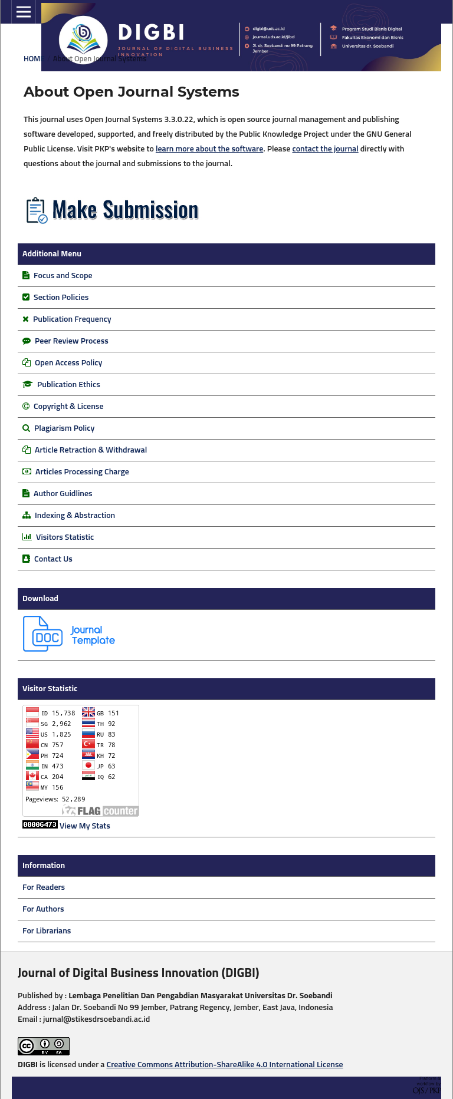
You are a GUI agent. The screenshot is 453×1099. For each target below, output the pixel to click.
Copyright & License (68, 406)
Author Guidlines (63, 494)
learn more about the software (209, 149)
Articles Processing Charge (81, 472)
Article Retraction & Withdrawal (91, 450)
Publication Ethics (68, 385)
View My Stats (85, 826)
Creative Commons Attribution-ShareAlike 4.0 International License (225, 1065)
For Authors (43, 909)
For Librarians (46, 931)
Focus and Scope (63, 276)
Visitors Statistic (65, 537)
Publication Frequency (72, 319)
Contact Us (53, 559)
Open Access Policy (68, 363)
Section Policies (61, 297)
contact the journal (325, 149)
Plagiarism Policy (64, 428)
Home (34, 59)
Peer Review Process (72, 341)
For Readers (43, 887)
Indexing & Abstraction (75, 515)
